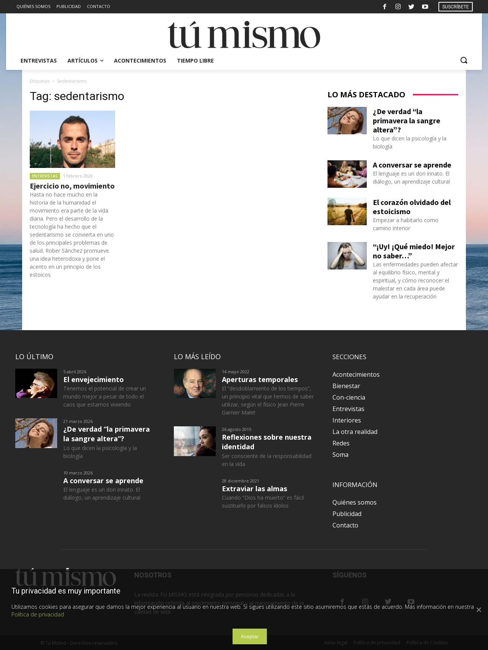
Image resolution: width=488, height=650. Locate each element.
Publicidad (346, 514)
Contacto (345, 525)
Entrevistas (45, 176)
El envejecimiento (93, 379)
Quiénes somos (354, 502)
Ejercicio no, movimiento (72, 185)
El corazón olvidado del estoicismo (412, 206)
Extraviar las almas (254, 488)
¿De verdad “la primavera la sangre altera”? (406, 120)
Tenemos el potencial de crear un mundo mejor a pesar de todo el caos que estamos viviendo (104, 396)
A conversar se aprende (412, 164)
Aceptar (250, 636)
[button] (463, 61)
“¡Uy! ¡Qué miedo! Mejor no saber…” (414, 251)
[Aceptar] (478, 609)
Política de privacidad (37, 614)
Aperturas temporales (260, 379)
